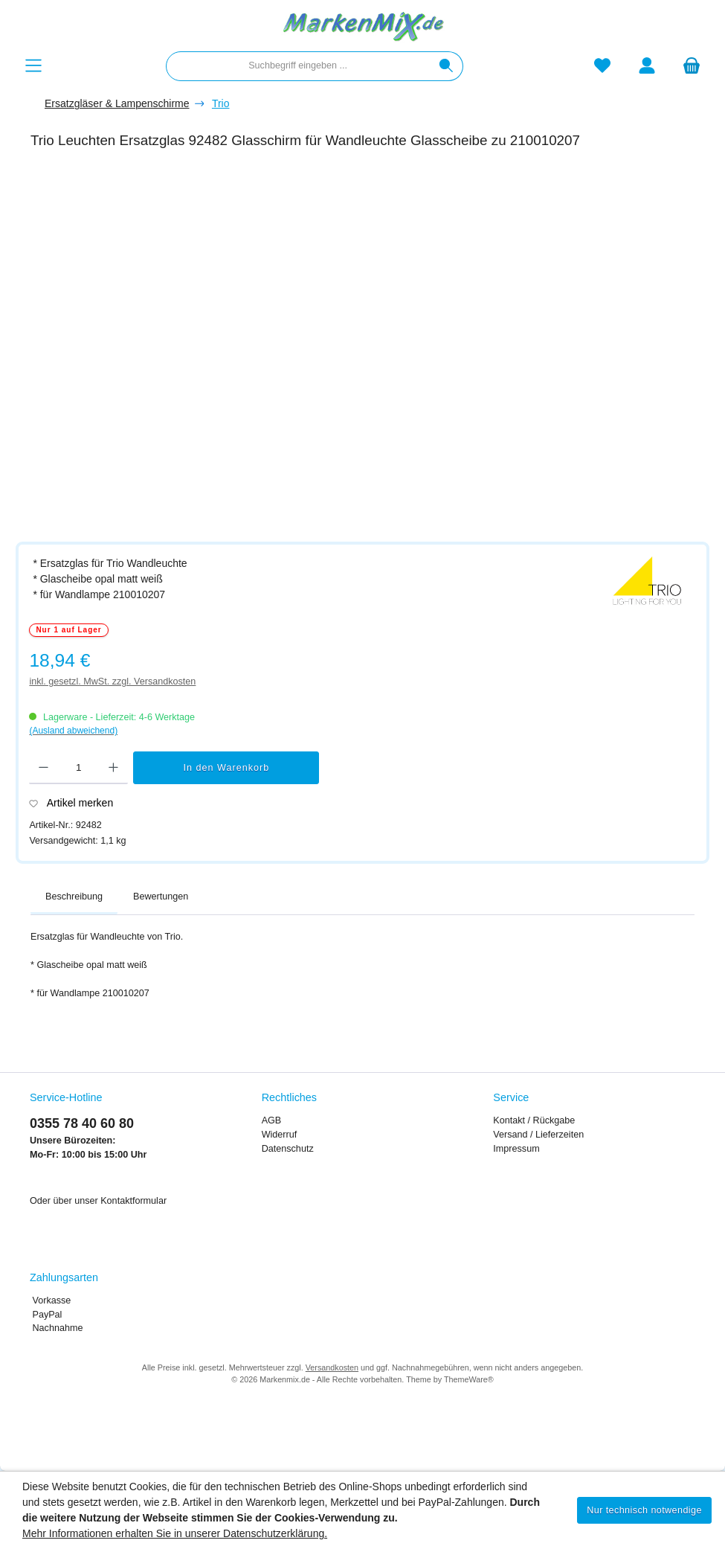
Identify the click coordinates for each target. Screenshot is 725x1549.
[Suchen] (446, 66)
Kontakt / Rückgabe (534, 1120)
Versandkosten (332, 1367)
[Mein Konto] (647, 66)
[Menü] (33, 66)
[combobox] (298, 66)
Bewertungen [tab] (160, 896)
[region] (370, 347)
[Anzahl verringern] (43, 767)
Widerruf (279, 1134)
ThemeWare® (469, 1379)
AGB (272, 1120)
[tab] (73, 897)
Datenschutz (288, 1149)
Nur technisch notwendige (644, 1510)
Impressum (516, 1149)
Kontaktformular (133, 1201)
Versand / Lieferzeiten (538, 1134)
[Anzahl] (78, 767)
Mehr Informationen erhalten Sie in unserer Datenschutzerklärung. (174, 1533)
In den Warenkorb (227, 768)
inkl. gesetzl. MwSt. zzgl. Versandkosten (112, 681)
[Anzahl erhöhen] (113, 767)
